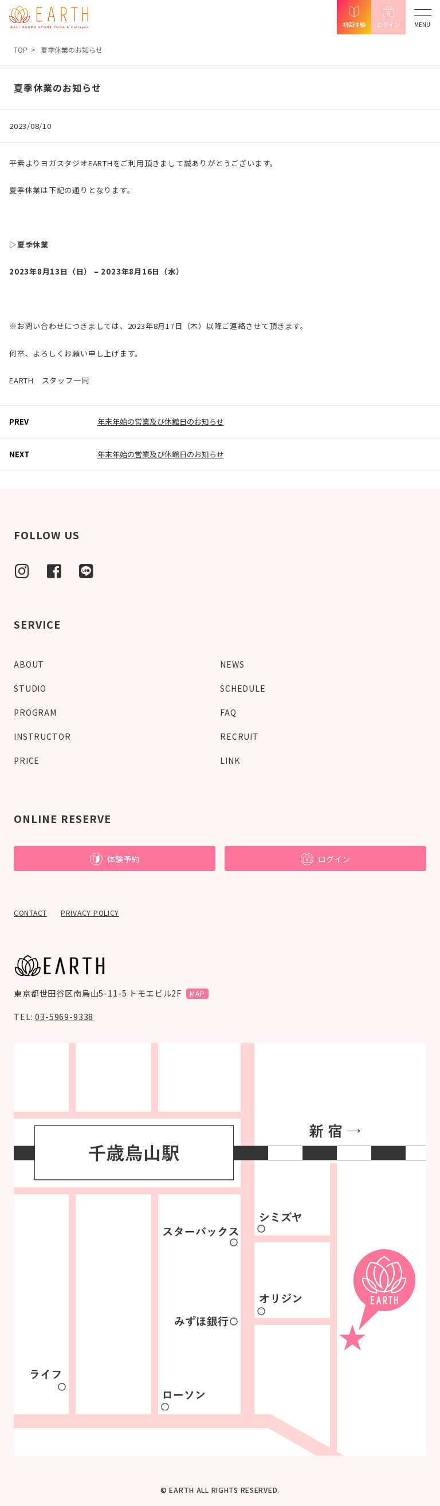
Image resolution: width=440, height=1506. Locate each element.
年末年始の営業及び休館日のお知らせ (160, 421)
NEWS (232, 664)
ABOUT (29, 664)
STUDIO (30, 688)
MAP (197, 993)
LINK (229, 760)
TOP (21, 49)
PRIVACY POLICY (90, 912)
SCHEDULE (243, 688)
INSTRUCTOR (42, 736)
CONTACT (30, 912)
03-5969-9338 (64, 1016)
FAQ (228, 712)
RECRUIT (239, 736)
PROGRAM (35, 712)
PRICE (27, 760)
